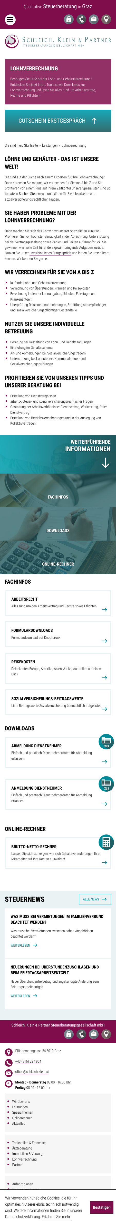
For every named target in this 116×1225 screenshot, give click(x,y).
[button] (58, 852)
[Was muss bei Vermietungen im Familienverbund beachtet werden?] (58, 933)
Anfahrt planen (22, 1184)
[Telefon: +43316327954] (81, 19)
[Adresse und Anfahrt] (106, 19)
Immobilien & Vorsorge (28, 1154)
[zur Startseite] (58, 41)
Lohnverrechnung (24, 1159)
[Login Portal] (69, 19)
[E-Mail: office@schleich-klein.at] (94, 19)
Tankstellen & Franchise (29, 1143)
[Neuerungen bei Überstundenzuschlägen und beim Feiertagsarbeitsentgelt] (58, 984)
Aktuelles (18, 1124)
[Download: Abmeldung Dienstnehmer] (58, 752)
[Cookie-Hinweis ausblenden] (101, 1207)
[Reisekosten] (58, 668)
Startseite (31, 146)
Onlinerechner (22, 1118)
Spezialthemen (22, 1113)
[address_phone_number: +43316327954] (28, 1062)
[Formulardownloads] (58, 634)
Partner (17, 1165)
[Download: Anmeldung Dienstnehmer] (58, 794)
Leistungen (20, 1107)
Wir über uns (21, 1102)
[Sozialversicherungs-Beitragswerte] (58, 702)
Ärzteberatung (22, 1148)
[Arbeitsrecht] (58, 603)
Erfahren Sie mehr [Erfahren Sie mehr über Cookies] (56, 1216)
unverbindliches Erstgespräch (50, 253)
